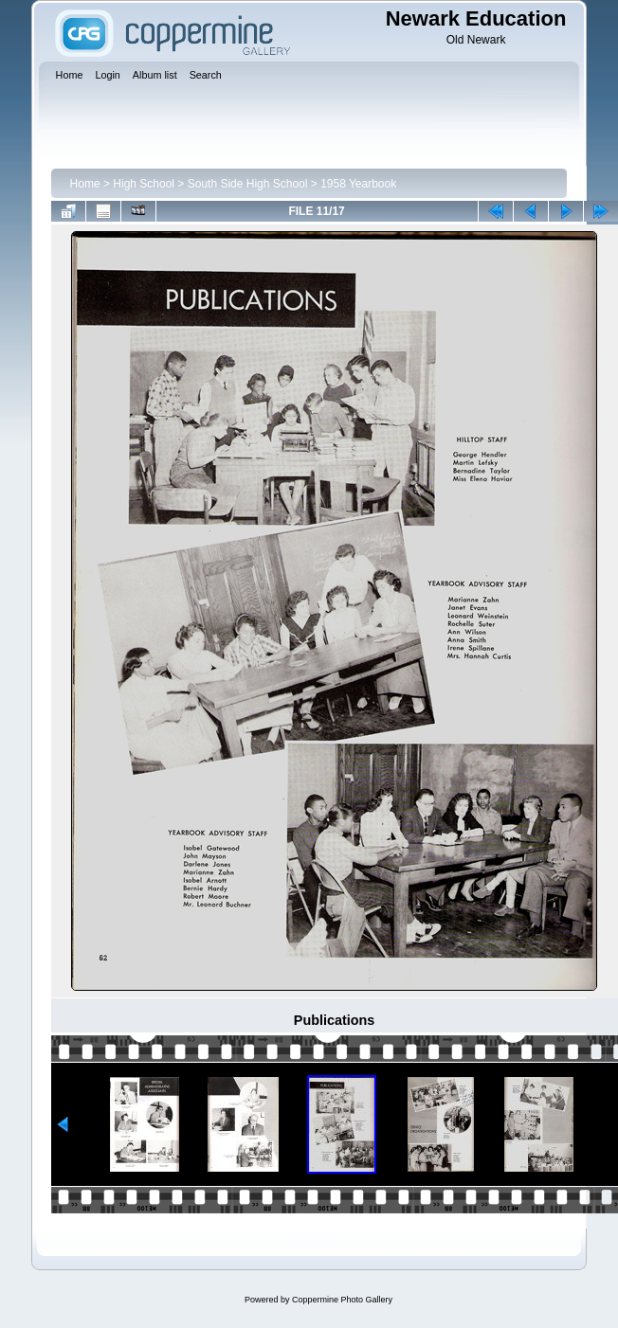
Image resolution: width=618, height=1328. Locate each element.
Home (85, 183)
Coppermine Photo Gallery (342, 1299)
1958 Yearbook (358, 183)
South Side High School (248, 183)
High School (143, 183)
